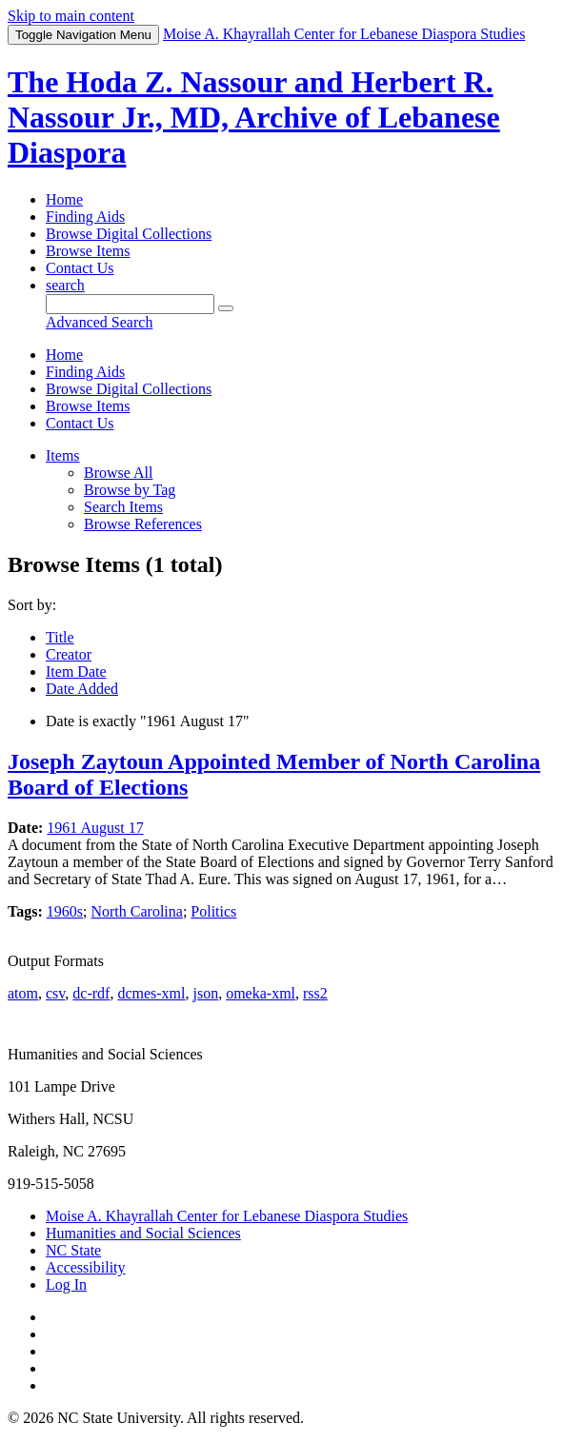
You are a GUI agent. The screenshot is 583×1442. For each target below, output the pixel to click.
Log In (66, 1284)
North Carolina (136, 911)
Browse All (118, 472)
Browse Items (88, 251)
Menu (83, 35)
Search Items (123, 507)
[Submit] (225, 308)
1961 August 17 (95, 828)
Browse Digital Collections (128, 234)
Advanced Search (99, 322)
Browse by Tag (129, 490)
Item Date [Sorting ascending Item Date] (76, 671)
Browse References (143, 524)
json (205, 993)
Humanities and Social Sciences (143, 1233)
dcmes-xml (151, 993)
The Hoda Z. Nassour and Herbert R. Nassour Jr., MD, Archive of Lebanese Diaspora (254, 117)
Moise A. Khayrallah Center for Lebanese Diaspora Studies (227, 1216)
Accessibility (86, 1267)
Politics (213, 911)
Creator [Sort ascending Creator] (68, 654)
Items (63, 455)
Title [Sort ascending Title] (60, 637)
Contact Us (80, 268)
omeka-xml (260, 993)
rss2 (315, 993)
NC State (73, 1250)
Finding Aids (85, 216)
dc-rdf (91, 993)
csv (55, 993)
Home (64, 199)
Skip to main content (71, 16)
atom (23, 993)
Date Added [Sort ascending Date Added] (82, 689)
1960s (65, 911)
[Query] (130, 304)
